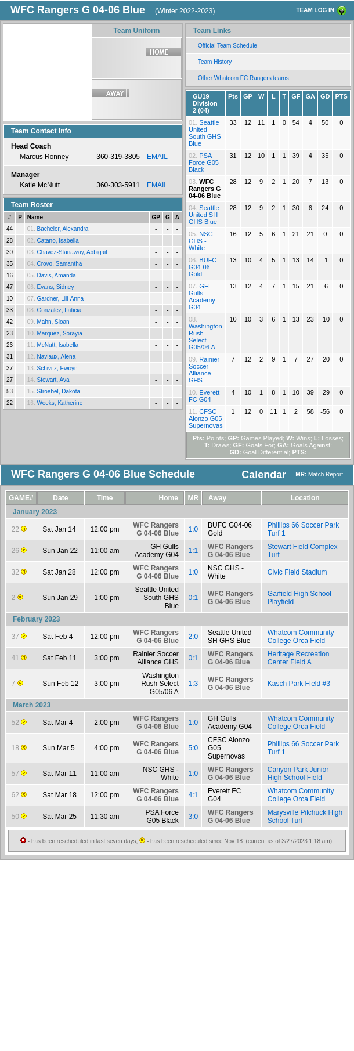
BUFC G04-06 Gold (202, 267)
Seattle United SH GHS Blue (204, 214)
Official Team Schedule (227, 45)
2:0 (193, 637)
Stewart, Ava (53, 380)
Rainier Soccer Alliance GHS (204, 370)
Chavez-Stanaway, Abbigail (72, 252)
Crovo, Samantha (59, 264)
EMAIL (157, 157)
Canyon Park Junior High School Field (298, 773)
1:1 (193, 551)
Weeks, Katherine (59, 403)
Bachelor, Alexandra (62, 229)
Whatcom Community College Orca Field (301, 637)
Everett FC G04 (204, 396)
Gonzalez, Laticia (59, 310)
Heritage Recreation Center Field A (299, 658)
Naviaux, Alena (56, 356)
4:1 (193, 795)
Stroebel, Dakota (58, 391)
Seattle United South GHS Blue (205, 133)
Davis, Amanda (56, 275)
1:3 (193, 684)
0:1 (193, 598)
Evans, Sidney (55, 287)
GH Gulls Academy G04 (202, 296)
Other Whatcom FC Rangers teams (243, 78)
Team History (215, 62)
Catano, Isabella (57, 240)
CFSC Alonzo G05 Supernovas (206, 418)
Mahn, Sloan (53, 322)
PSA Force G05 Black (204, 162)
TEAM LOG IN (315, 10)
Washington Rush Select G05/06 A (205, 337)
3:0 (193, 816)
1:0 (193, 529)
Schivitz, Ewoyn (57, 368)
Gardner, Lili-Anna (60, 298)
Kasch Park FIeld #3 (299, 684)
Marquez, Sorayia (59, 333)
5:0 (193, 748)
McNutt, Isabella (57, 345)
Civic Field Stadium (297, 572)
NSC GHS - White (201, 240)
